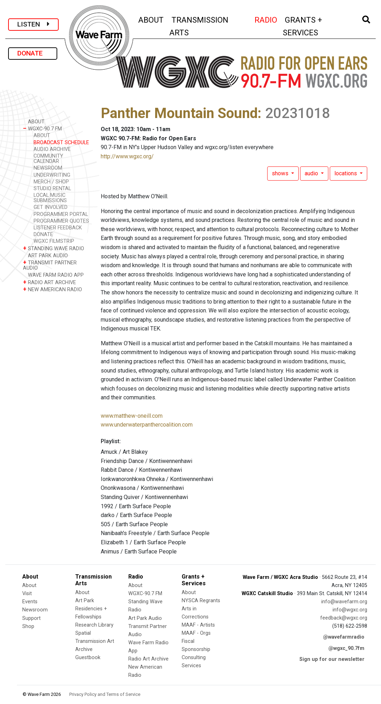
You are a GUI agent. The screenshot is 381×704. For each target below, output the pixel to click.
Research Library (94, 625)
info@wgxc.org (350, 610)
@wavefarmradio (343, 637)
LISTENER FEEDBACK (58, 228)
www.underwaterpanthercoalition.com (147, 424)
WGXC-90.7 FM (42, 128)
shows (281, 173)
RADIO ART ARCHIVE (49, 282)
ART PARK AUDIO (45, 255)
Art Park (84, 601)
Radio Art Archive (148, 659)
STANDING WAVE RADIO (53, 248)
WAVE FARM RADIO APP (53, 274)
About (29, 585)
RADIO (266, 18)
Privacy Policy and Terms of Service (104, 694)
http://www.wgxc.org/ (127, 156)
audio (312, 173)
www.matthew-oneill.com (132, 415)
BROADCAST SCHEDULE (61, 143)
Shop (28, 626)
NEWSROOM (48, 168)
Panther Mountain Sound (179, 113)
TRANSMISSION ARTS (198, 26)
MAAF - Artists (198, 625)
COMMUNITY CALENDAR (48, 158)
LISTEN (33, 24)
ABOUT (151, 18)
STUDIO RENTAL (52, 189)
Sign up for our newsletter (331, 659)
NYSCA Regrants (201, 601)
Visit (27, 594)
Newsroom (35, 610)
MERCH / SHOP (51, 182)
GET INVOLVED (51, 207)
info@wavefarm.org (344, 602)
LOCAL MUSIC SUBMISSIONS (50, 198)
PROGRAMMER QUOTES (61, 221)
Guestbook (87, 658)
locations (346, 173)
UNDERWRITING (52, 175)
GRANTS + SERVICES (316, 26)
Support (31, 618)
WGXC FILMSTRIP (54, 241)
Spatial (83, 633)
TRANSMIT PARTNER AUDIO (50, 265)
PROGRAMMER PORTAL (61, 214)
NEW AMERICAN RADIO (52, 289)
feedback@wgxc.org (343, 618)
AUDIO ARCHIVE (52, 149)
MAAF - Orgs (196, 633)
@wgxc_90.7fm (346, 648)
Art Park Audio (145, 618)
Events (29, 602)
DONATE (32, 53)
